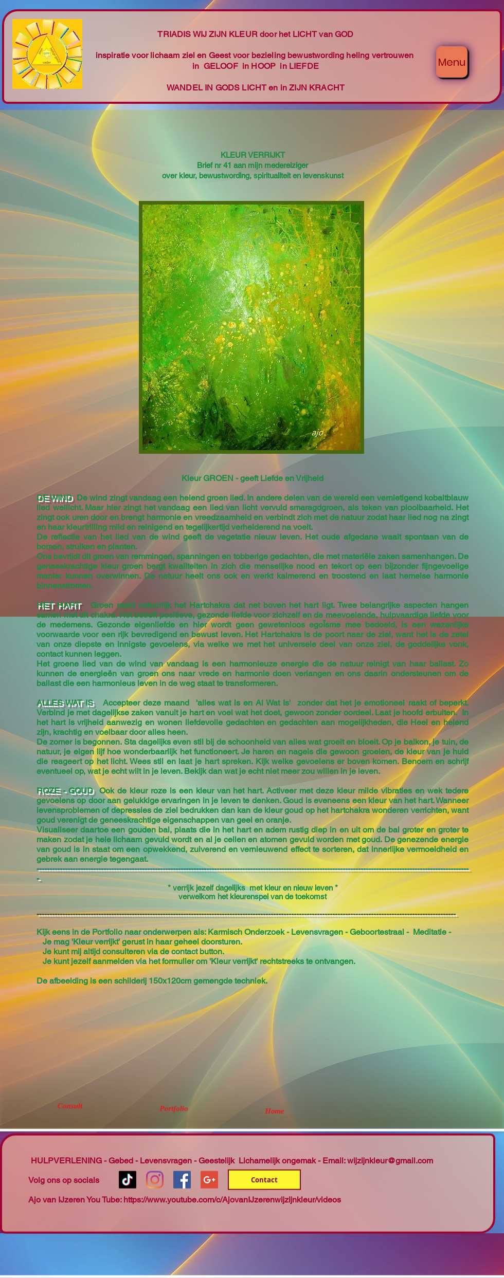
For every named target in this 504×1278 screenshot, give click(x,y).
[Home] (274, 1111)
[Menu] (451, 62)
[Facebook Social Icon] (182, 1180)
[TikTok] (127, 1180)
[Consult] (69, 1106)
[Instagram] (155, 1180)
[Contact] (264, 1180)
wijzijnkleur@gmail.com (390, 1160)
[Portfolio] (173, 1108)
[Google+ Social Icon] (209, 1180)
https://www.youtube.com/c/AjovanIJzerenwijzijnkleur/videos (232, 1200)
